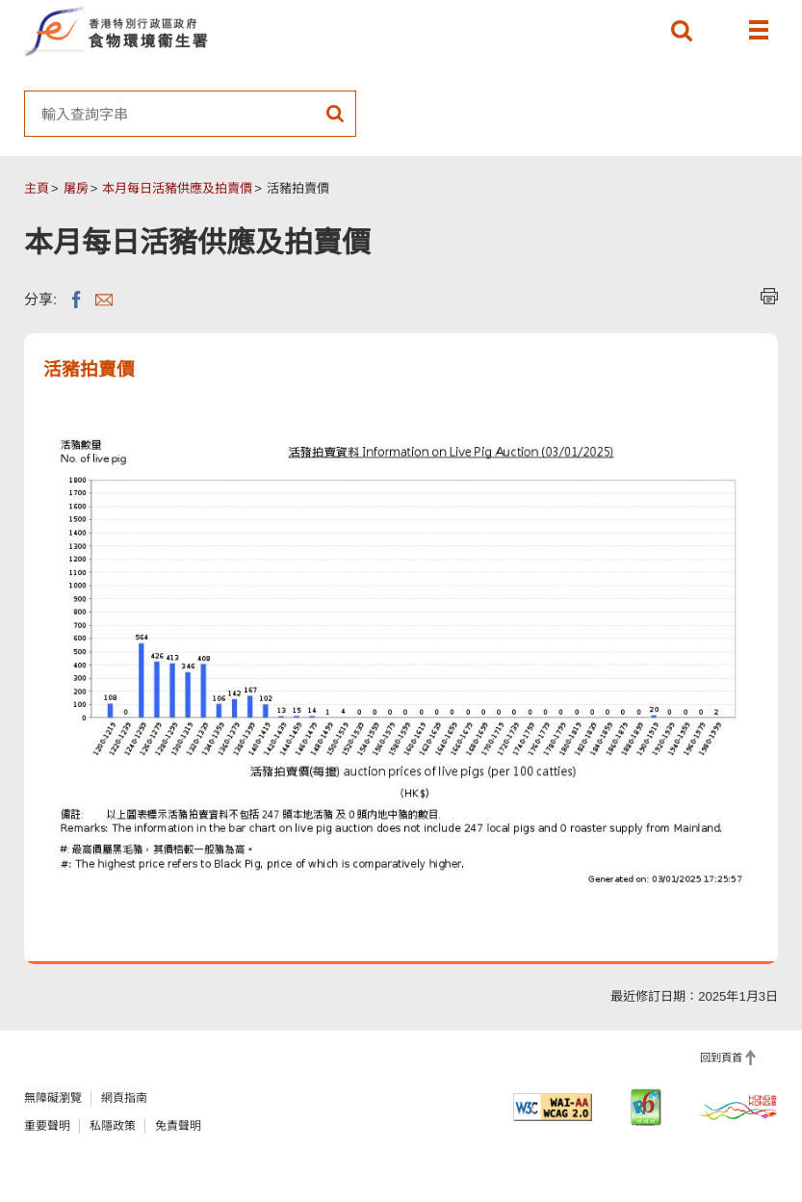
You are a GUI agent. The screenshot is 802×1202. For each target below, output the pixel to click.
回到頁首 (721, 1057)
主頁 (36, 188)
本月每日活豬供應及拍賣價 (177, 188)
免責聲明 (178, 1126)
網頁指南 (124, 1098)
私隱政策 (113, 1126)
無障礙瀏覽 (53, 1098)
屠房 (76, 188)
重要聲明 (47, 1126)
